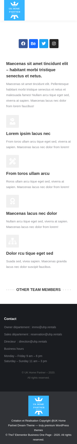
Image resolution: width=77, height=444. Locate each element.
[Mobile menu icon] (70, 10)
